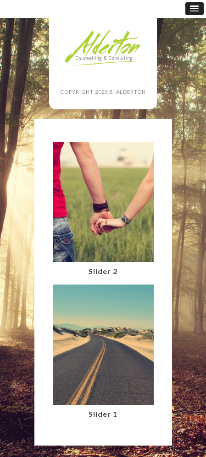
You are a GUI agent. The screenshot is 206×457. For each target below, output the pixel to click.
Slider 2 (103, 271)
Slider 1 (103, 413)
